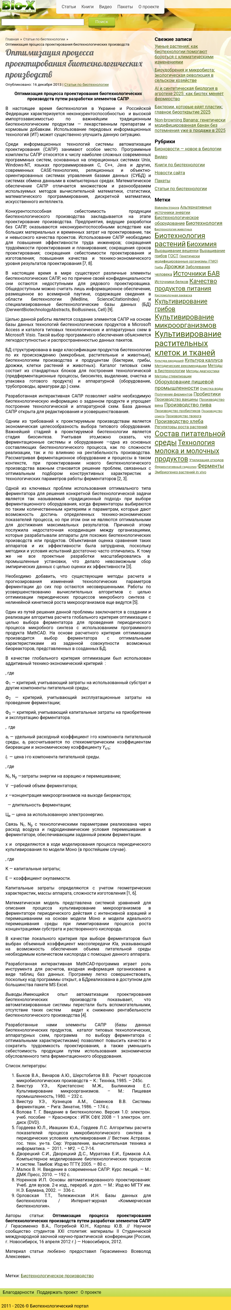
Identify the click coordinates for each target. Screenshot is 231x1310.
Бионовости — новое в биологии (188, 148)
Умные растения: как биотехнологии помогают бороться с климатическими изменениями (184, 54)
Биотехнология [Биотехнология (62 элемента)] (204, 223)
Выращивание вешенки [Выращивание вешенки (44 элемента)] (176, 250)
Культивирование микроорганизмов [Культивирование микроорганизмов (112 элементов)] (185, 321)
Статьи (69, 6)
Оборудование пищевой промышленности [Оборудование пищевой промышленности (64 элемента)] (184, 384)
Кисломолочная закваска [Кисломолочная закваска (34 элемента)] (173, 295)
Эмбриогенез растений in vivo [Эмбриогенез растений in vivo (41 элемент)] (180, 472)
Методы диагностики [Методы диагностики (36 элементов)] (202, 371)
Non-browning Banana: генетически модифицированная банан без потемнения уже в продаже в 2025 (190, 125)
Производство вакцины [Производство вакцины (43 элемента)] (176, 399)
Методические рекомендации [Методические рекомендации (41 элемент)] (181, 365)
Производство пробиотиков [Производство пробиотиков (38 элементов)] (177, 411)
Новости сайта (170, 172)
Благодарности (18, 1292)
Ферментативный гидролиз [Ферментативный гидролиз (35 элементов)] (175, 467)
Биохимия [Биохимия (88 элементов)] (202, 244)
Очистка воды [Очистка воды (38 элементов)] (211, 388)
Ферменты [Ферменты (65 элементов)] (211, 466)
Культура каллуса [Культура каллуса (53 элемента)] (204, 360)
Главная (12, 39)
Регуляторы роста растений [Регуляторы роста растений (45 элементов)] (181, 426)
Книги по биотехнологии (180, 164)
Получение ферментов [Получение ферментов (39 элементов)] (173, 394)
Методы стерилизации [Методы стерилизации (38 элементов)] (173, 376)
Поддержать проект (57, 1292)
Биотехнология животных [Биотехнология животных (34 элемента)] (173, 229)
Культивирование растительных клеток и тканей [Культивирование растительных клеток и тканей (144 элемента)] (188, 343)
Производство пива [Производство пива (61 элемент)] (187, 405)
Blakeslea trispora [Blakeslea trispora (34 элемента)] (167, 207)
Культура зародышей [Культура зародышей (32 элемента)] (169, 361)
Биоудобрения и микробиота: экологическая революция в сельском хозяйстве (185, 75)
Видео (105, 6)
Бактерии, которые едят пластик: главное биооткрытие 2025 (189, 109)
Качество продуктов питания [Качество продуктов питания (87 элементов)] (186, 284)
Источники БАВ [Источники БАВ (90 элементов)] (196, 273)
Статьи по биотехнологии (44, 39)
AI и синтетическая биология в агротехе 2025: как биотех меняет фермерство (189, 93)
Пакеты (125, 6)
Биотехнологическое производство (57, 1275)
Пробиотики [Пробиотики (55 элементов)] (207, 394)
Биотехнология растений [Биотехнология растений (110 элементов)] (180, 239)
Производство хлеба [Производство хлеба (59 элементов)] (179, 421)
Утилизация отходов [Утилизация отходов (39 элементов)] (206, 460)
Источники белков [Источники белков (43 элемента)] (171, 282)
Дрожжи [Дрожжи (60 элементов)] (174, 267)
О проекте (148, 6)
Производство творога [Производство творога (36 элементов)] (183, 416)
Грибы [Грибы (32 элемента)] (159, 267)
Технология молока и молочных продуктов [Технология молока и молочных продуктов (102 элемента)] (187, 451)
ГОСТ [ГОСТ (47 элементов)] (173, 255)
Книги (87, 6)
